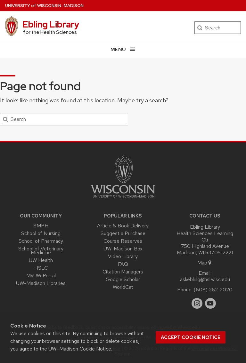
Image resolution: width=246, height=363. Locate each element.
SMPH (40, 225)
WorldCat (123, 287)
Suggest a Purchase (123, 233)
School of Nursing (41, 233)
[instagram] (197, 303)
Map (204, 262)
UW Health (41, 260)
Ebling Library (50, 24)
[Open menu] (123, 49)
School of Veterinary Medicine (40, 250)
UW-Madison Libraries (41, 283)
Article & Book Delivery (123, 225)
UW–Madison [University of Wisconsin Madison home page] (44, 5)
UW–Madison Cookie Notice (79, 348)
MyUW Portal (41, 275)
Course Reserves (122, 241)
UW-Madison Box (123, 248)
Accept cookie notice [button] (190, 337)
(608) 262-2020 (213, 289)
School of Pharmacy (41, 241)
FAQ (123, 264)
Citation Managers (122, 271)
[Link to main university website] (123, 198)
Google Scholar (123, 279)
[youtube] (210, 303)
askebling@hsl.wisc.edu (205, 279)
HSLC (41, 267)
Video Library (123, 256)
